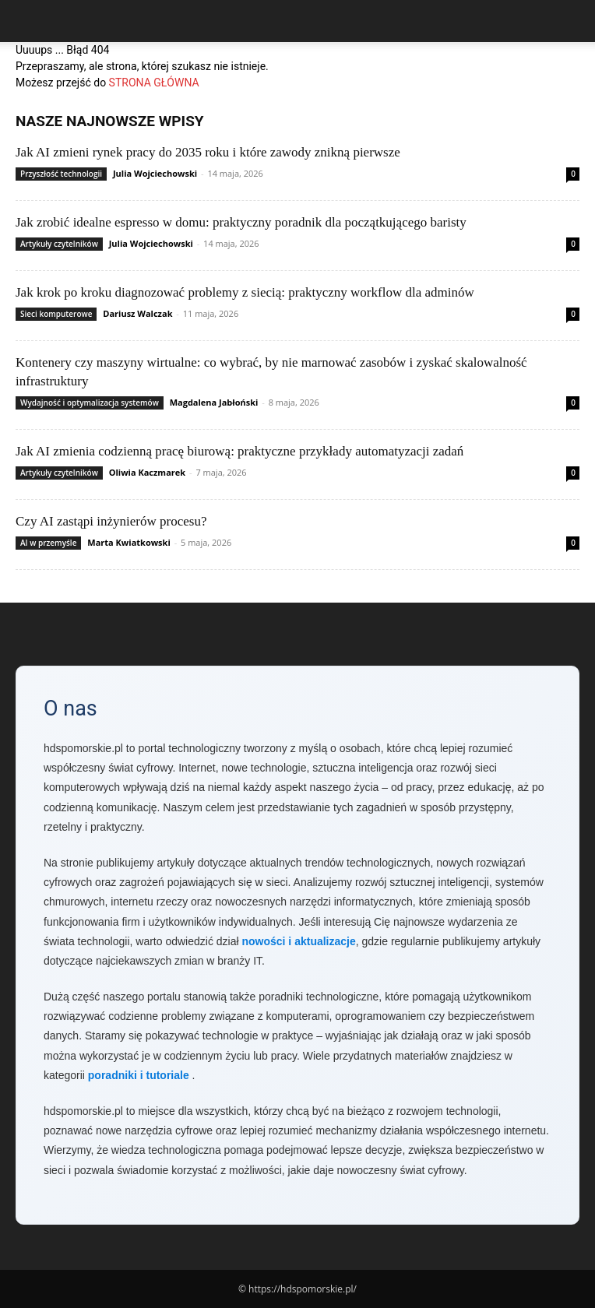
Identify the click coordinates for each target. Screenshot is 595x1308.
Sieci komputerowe (56, 313)
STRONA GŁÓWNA (154, 82)
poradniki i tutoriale (138, 1075)
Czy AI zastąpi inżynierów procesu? (111, 521)
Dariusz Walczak (137, 313)
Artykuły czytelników (59, 243)
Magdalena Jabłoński (214, 402)
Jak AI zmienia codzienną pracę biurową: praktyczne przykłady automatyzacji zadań (239, 451)
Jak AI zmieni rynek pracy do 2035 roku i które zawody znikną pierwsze (208, 152)
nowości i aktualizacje (298, 941)
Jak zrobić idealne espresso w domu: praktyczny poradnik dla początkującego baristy (241, 222)
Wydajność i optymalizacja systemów (89, 402)
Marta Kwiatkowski (128, 542)
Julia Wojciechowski (155, 173)
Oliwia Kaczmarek (147, 472)
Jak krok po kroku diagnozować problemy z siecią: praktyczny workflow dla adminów (245, 292)
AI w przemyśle (48, 542)
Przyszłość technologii (61, 173)
